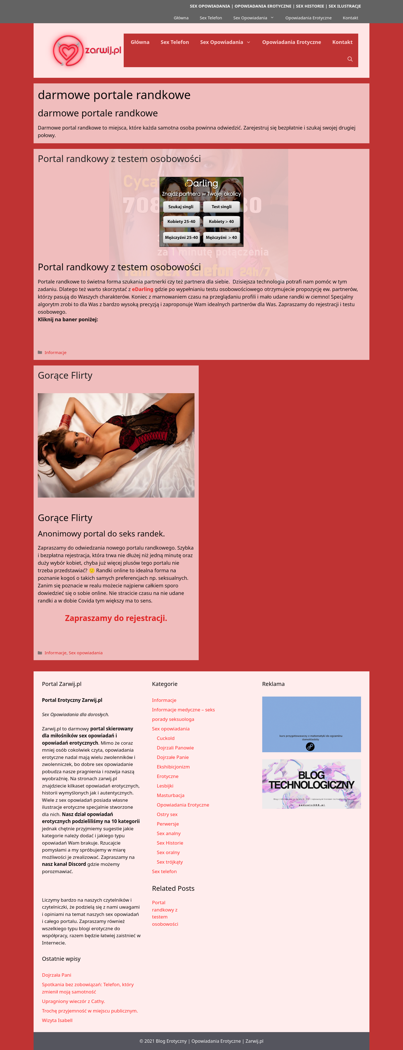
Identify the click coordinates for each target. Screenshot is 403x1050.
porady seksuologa (173, 719)
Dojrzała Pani (56, 975)
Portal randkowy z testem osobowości (119, 158)
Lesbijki (165, 785)
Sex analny (169, 833)
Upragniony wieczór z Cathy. (73, 1001)
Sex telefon (164, 871)
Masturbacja (170, 795)
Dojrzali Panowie (175, 747)
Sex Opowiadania (256, 17)
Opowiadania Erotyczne (308, 17)
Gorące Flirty (65, 375)
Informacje (55, 352)
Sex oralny (168, 852)
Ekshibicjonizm (173, 766)
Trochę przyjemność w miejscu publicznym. (90, 1010)
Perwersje (168, 824)
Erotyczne (167, 776)
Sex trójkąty (170, 862)
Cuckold (166, 738)
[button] (350, 58)
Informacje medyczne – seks (183, 709)
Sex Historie (170, 843)
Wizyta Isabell (57, 1020)
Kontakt (350, 17)
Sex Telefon (211, 17)
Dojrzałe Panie (173, 757)
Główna (181, 17)
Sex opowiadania (86, 652)
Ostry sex (167, 814)
